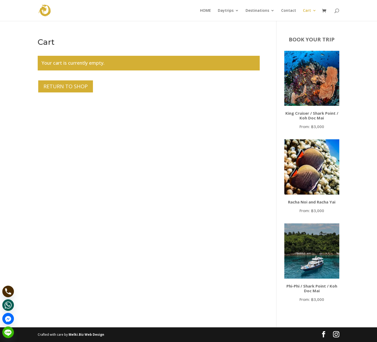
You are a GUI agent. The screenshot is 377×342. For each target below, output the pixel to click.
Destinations (257, 11)
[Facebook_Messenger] (8, 318)
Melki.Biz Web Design (86, 334)
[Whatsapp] (8, 305)
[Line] (8, 332)
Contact (288, 11)
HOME (205, 11)
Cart (307, 11)
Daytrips (226, 11)
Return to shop (65, 86)
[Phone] (8, 291)
